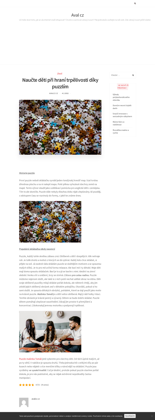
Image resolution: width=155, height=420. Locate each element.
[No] (152, 416)
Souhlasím (130, 416)
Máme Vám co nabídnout (118, 123)
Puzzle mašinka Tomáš (30, 358)
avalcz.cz (53, 93)
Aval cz (77, 15)
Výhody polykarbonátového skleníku (121, 97)
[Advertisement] (77, 45)
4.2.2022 (65, 93)
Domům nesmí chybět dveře (122, 106)
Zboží (59, 73)
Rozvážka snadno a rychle (121, 131)
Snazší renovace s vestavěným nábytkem (122, 115)
